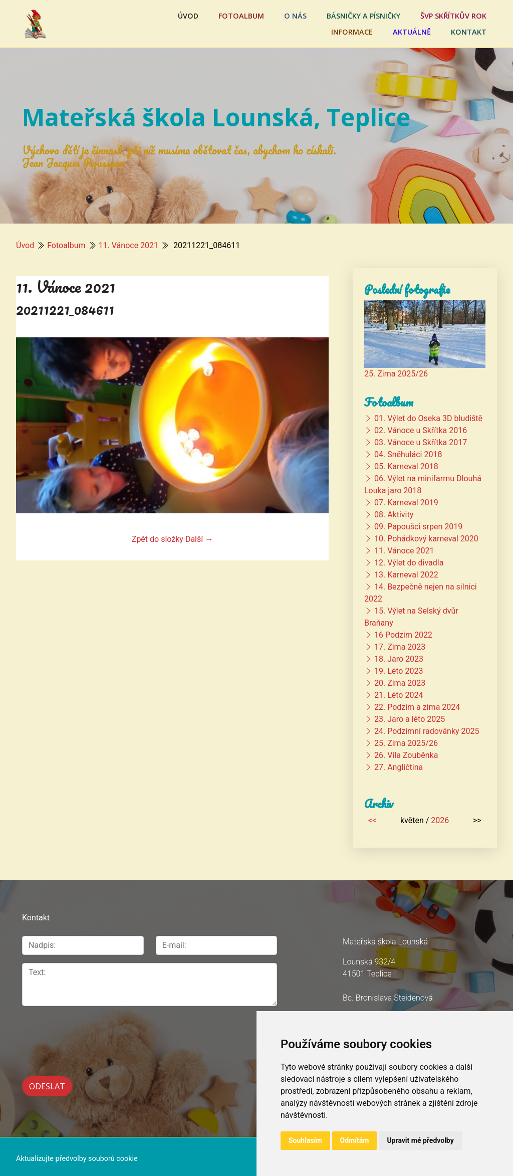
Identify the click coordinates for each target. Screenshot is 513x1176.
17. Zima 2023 (399, 647)
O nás (295, 16)
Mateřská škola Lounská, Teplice (216, 117)
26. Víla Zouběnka (406, 755)
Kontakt (468, 32)
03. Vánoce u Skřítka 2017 (420, 442)
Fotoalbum (241, 16)
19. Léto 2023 (398, 671)
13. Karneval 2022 (406, 574)
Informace (352, 32)
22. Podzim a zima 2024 (417, 707)
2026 (440, 820)
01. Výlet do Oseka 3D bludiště (428, 418)
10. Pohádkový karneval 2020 (426, 538)
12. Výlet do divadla (408, 562)
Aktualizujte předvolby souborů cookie (77, 1154)
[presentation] (75, 1030)
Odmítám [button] (354, 1140)
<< (372, 820)
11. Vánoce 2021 (128, 245)
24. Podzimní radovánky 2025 (426, 731)
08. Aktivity (393, 514)
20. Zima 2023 (399, 683)
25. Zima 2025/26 (396, 373)
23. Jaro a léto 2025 (409, 719)
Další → (199, 539)
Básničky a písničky (363, 16)
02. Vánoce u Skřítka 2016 (420, 430)
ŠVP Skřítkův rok (453, 16)
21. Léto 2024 (398, 695)
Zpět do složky (157, 539)
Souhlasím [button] (305, 1140)
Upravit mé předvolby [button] (420, 1140)
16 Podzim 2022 (403, 635)
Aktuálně (412, 32)
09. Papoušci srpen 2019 (418, 526)
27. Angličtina (398, 767)
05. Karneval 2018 (406, 466)
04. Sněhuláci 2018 (408, 454)
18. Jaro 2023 (398, 659)
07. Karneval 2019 (406, 502)
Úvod (188, 16)
